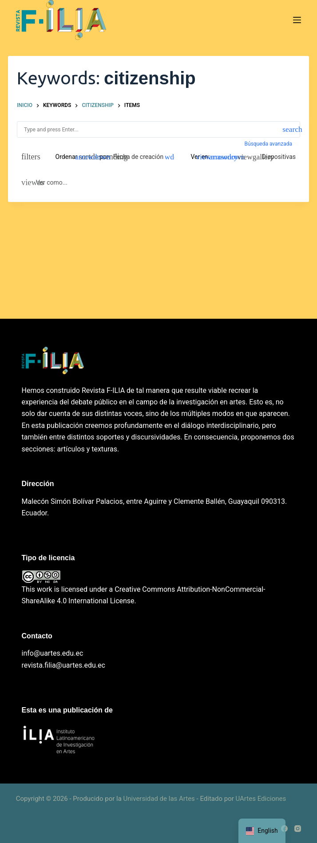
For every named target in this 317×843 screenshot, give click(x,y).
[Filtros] (28, 157)
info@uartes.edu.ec (52, 653)
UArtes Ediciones (261, 799)
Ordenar (66, 156)
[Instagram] (297, 828)
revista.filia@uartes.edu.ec (63, 665)
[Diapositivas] (274, 157)
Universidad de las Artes (159, 799)
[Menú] (297, 20)
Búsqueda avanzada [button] (269, 144)
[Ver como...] (44, 182)
